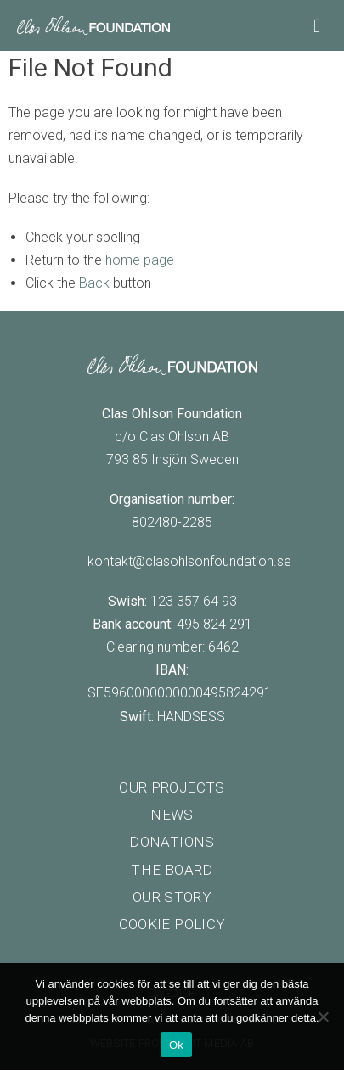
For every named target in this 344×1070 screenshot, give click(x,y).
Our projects (171, 787)
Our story (172, 896)
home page (139, 260)
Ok (176, 1045)
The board (171, 869)
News (171, 814)
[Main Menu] (320, 24)
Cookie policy (172, 924)
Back (94, 283)
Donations (171, 841)
